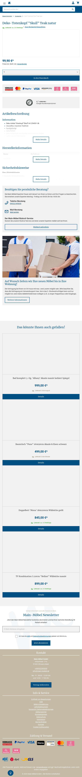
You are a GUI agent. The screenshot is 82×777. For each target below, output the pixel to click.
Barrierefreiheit (41, 722)
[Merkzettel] (9, 3)
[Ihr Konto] (73, 2)
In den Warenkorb (41, 78)
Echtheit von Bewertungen (41, 699)
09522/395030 (15, 204)
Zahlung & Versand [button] (41, 736)
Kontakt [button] (41, 653)
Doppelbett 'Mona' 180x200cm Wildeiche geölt (41, 510)
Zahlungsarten (41, 712)
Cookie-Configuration (41, 727)
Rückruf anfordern (41, 227)
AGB (28, 636)
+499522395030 (41, 669)
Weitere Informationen (17, 300)
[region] (41, 43)
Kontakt (41, 724)
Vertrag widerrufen (41, 685)
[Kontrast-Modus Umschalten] (10, 773)
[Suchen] (72, 9)
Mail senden (14, 212)
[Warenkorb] (78, 2)
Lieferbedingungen (41, 707)
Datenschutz (41, 717)
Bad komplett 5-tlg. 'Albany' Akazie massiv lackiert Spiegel (41, 378)
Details (41, 397)
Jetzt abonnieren (41, 643)
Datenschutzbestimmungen (42, 636)
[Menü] (4, 3)
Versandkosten (22, 64)
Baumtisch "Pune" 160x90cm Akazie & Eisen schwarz (41, 444)
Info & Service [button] (41, 693)
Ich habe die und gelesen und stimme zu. (43, 636)
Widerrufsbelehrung (41, 704)
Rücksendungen (41, 714)
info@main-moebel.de (41, 671)
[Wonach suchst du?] (38, 9)
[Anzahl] (41, 72)
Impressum (41, 719)
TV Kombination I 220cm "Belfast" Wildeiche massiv (41, 576)
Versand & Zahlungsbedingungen (41, 709)
